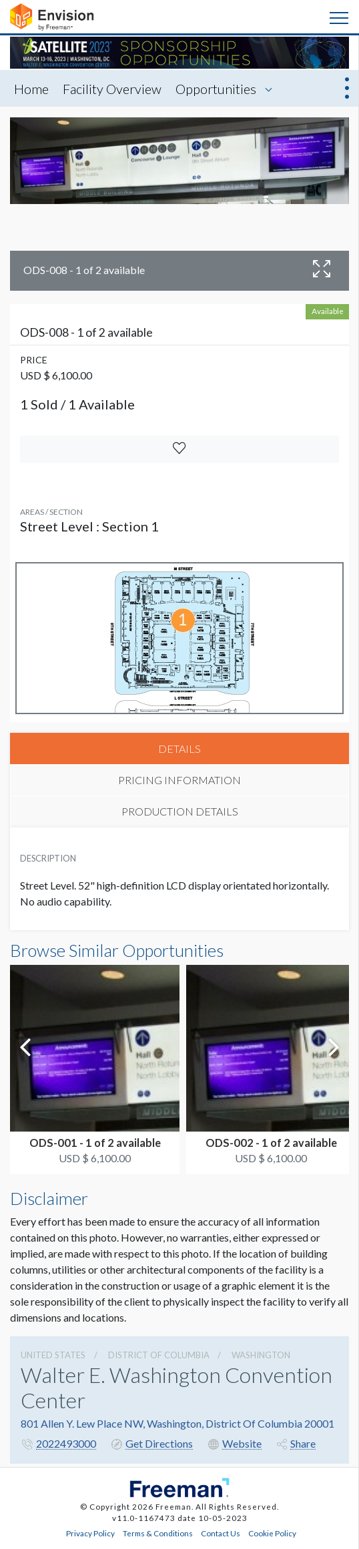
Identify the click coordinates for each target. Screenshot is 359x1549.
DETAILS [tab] (179, 748)
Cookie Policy (272, 1533)
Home (31, 89)
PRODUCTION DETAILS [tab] (179, 811)
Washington (261, 1355)
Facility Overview (112, 89)
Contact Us (220, 1533)
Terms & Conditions (158, 1533)
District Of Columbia (159, 1355)
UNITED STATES (53, 1355)
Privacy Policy (90, 1533)
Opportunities (215, 89)
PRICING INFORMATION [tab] (179, 779)
